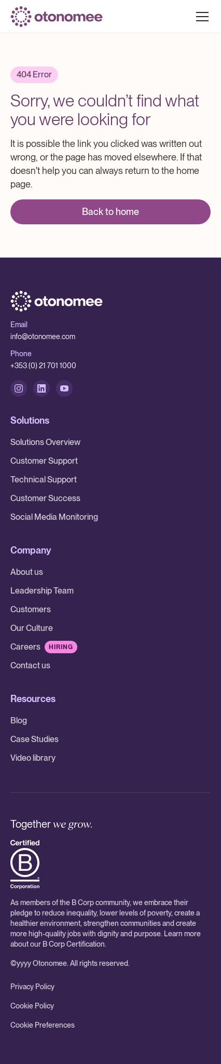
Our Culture (31, 628)
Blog (18, 720)
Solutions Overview (45, 442)
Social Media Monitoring (54, 517)
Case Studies (34, 739)
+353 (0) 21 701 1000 (43, 365)
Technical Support (43, 479)
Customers (30, 609)
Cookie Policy (32, 1006)
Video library (33, 758)
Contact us (30, 665)
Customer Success (45, 498)
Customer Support (44, 461)
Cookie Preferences (42, 1025)
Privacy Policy (32, 986)
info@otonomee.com (42, 336)
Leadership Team (42, 591)
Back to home (110, 211)
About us (26, 572)
